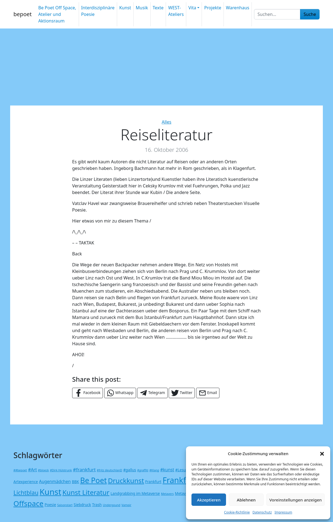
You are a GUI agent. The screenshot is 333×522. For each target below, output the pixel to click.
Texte (158, 8)
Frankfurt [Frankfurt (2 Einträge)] (153, 481)
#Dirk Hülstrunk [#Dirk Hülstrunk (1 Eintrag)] (61, 470)
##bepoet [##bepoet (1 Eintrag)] (20, 470)
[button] (322, 453)
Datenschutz (262, 512)
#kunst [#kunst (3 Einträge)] (167, 470)
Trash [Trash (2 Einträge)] (97, 504)
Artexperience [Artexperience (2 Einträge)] (25, 481)
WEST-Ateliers (176, 11)
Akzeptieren (209, 500)
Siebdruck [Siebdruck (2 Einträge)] (82, 504)
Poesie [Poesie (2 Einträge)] (50, 504)
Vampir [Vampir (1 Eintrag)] (126, 505)
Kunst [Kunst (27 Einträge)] (50, 491)
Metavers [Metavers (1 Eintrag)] (167, 494)
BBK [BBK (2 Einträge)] (75, 481)
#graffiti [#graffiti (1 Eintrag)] (142, 470)
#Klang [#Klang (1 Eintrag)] (154, 470)
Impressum (283, 512)
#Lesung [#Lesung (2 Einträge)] (182, 469)
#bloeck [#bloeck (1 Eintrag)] (43, 470)
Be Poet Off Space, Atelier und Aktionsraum (57, 14)
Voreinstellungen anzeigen (295, 500)
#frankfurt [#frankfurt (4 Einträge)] (84, 469)
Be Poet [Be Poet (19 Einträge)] (93, 480)
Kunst (125, 8)
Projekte (212, 8)
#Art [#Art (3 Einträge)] (32, 470)
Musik (142, 8)
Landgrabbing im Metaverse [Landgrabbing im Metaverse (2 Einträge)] (135, 493)
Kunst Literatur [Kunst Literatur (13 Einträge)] (85, 492)
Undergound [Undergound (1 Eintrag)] (111, 505)
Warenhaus (237, 8)
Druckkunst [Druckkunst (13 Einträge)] (126, 480)
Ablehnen (246, 500)
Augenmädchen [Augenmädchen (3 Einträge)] (55, 481)
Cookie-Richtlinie (237, 512)
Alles (166, 122)
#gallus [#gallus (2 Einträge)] (129, 469)
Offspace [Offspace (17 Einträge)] (28, 503)
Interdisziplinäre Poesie (98, 11)
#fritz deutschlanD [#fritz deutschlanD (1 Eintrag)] (109, 470)
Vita (192, 8)
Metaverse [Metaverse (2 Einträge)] (184, 493)
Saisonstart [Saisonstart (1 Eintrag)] (64, 505)
